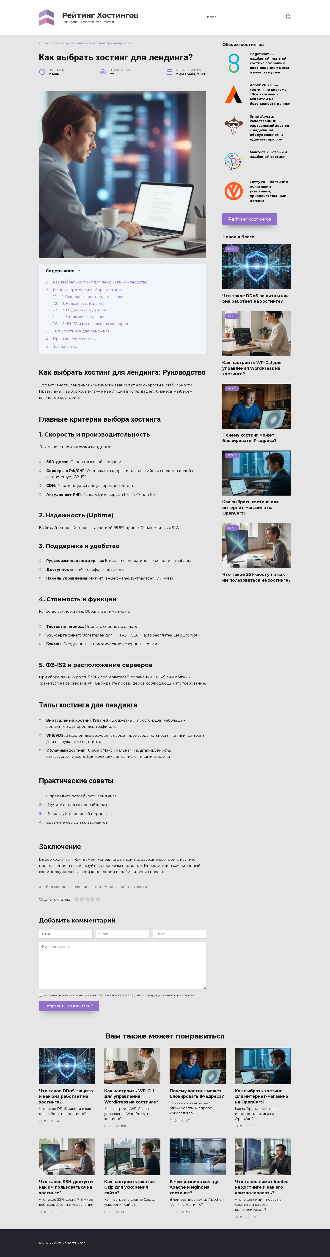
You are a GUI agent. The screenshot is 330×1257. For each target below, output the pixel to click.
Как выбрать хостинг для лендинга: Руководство (100, 282)
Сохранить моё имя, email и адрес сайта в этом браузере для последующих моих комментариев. (119, 995)
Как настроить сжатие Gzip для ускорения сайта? (129, 1187)
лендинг (82, 887)
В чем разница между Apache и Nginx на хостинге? (194, 1187)
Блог (211, 17)
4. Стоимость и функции (83, 317)
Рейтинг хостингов (250, 219)
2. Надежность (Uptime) (83, 304)
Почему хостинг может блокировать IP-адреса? (249, 438)
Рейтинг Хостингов (100, 15)
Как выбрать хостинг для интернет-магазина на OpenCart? (250, 507)
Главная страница (54, 43)
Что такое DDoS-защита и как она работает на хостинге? (255, 298)
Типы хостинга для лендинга (81, 331)
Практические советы (74, 339)
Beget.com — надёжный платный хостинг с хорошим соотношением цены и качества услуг (269, 63)
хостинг (141, 887)
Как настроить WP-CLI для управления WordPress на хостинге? (251, 368)
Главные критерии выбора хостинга (87, 290)
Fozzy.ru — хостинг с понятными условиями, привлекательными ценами (269, 191)
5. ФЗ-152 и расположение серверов (95, 324)
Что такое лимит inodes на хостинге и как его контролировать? (261, 1187)
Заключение (65, 346)
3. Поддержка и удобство (85, 310)
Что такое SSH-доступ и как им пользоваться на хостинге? (256, 577)
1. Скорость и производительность (93, 297)
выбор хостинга (55, 887)
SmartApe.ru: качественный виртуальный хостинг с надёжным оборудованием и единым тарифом (270, 128)
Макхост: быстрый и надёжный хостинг (268, 154)
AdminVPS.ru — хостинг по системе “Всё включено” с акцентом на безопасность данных (270, 94)
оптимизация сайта (112, 887)
